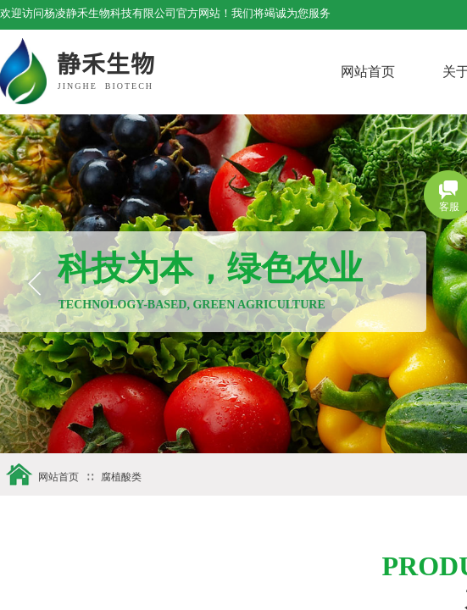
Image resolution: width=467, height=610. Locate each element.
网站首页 (402, 71)
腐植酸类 (121, 477)
